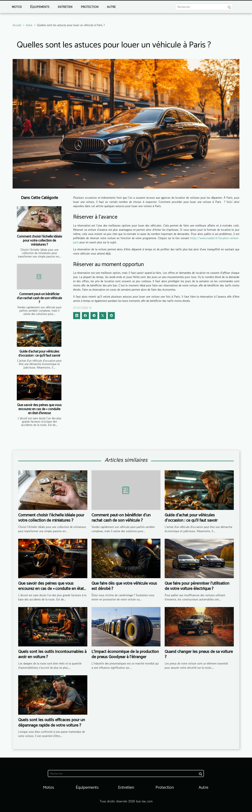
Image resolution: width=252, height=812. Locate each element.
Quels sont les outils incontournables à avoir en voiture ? (52, 654)
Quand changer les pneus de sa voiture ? (199, 654)
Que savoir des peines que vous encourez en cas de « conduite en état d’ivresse (39, 409)
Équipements (39, 7)
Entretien (65, 7)
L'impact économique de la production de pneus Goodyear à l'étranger (125, 654)
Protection (90, 7)
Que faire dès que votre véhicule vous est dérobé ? (124, 586)
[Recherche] (204, 7)
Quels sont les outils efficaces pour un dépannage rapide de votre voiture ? (51, 723)
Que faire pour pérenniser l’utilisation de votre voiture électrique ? (197, 586)
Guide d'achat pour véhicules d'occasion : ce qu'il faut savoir (39, 353)
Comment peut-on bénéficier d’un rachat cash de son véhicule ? (39, 298)
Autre (111, 7)
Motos (17, 7)
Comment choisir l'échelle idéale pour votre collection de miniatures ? (39, 240)
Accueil (17, 25)
